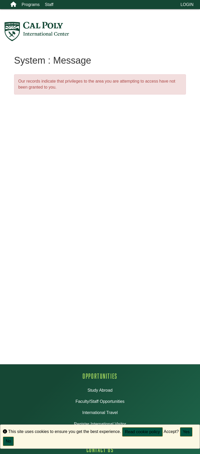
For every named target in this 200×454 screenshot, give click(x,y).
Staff (49, 4)
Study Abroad (100, 390)
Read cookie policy (142, 432)
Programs (31, 4)
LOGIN (186, 4)
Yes (186, 432)
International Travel (100, 412)
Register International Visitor (100, 424)
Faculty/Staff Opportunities (100, 401)
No (8, 441)
